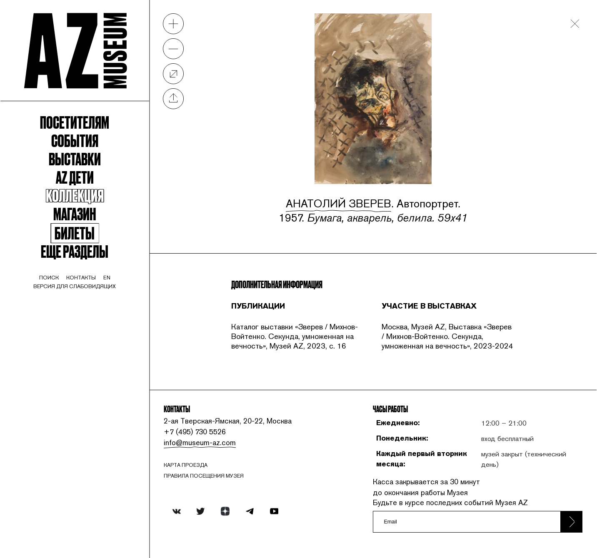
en (106, 277)
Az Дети (75, 176)
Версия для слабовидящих (74, 286)
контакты (81, 277)
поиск (49, 277)
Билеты (75, 233)
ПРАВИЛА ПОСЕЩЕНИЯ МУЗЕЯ (204, 475)
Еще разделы (74, 251)
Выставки (75, 158)
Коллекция (75, 195)
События (74, 140)
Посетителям (74, 122)
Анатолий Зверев (338, 204)
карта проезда (185, 464)
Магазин (74, 213)
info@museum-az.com (200, 442)
